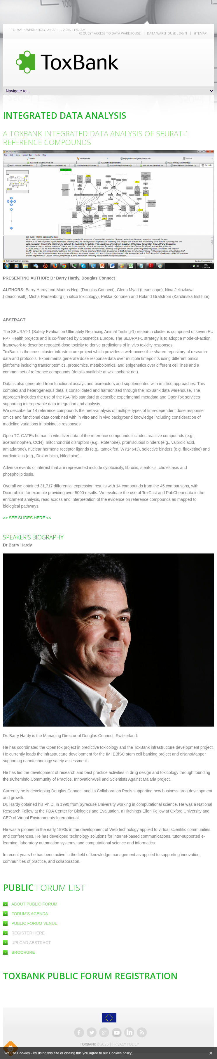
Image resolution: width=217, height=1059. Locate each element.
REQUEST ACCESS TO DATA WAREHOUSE (110, 33)
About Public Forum (34, 904)
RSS (142, 1032)
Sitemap (200, 33)
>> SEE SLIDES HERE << (27, 517)
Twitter (92, 1032)
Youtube (117, 1032)
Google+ (104, 1032)
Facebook (79, 1032)
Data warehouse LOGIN (167, 33)
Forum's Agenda (29, 913)
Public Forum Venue (34, 923)
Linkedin (129, 1032)
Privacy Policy (125, 1044)
